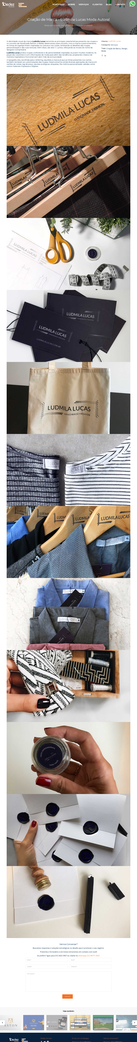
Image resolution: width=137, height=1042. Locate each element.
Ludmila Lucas (114, 41)
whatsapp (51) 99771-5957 (89, 955)
